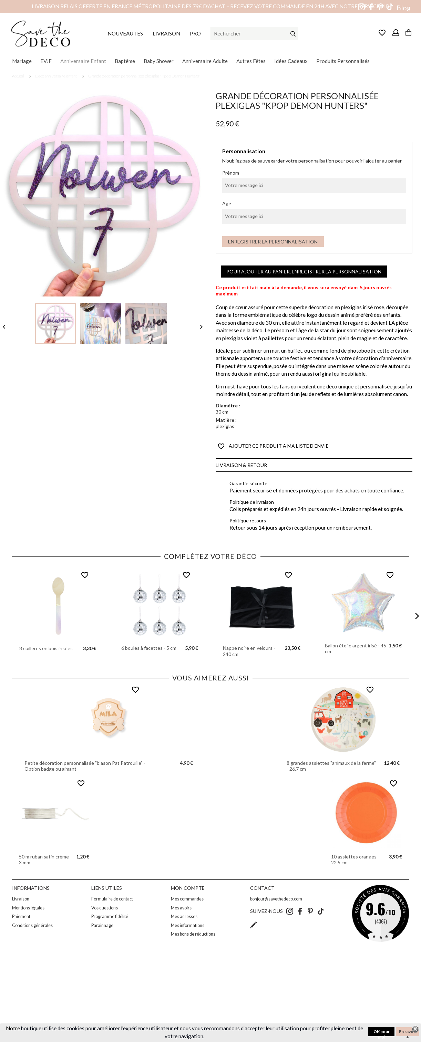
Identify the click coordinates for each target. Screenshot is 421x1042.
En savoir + (407, 1032)
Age (226, 203)
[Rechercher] (254, 33)
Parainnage (102, 925)
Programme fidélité (109, 916)
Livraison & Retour (241, 465)
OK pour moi (381, 1032)
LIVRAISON (166, 33)
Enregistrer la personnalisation (273, 241)
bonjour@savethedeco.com (276, 899)
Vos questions (104, 907)
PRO (195, 33)
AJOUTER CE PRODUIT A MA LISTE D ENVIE (273, 446)
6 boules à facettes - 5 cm (148, 648)
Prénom (230, 173)
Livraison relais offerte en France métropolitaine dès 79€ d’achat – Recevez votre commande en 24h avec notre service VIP (210, 6)
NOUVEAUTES (125, 33)
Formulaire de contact (112, 899)
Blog (404, 8)
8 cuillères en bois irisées (46, 648)
